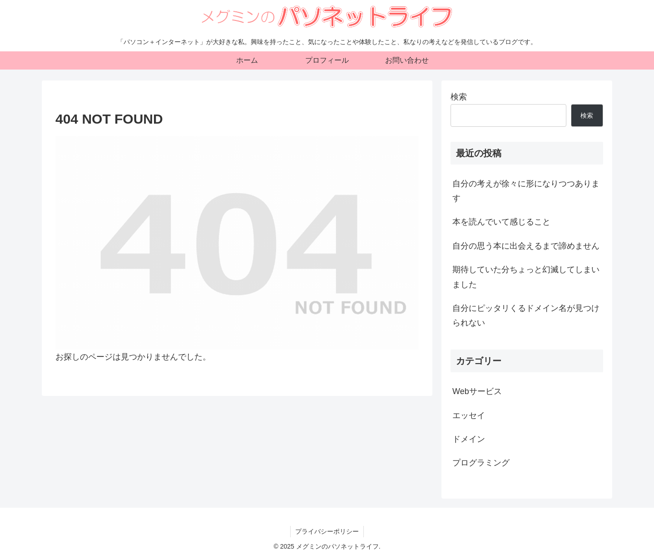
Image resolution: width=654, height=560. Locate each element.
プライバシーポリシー (327, 531)
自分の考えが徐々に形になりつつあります (526, 191)
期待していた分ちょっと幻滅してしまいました (526, 277)
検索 (459, 96)
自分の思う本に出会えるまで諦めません (526, 245)
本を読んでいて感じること (501, 221)
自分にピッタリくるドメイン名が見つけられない (526, 315)
